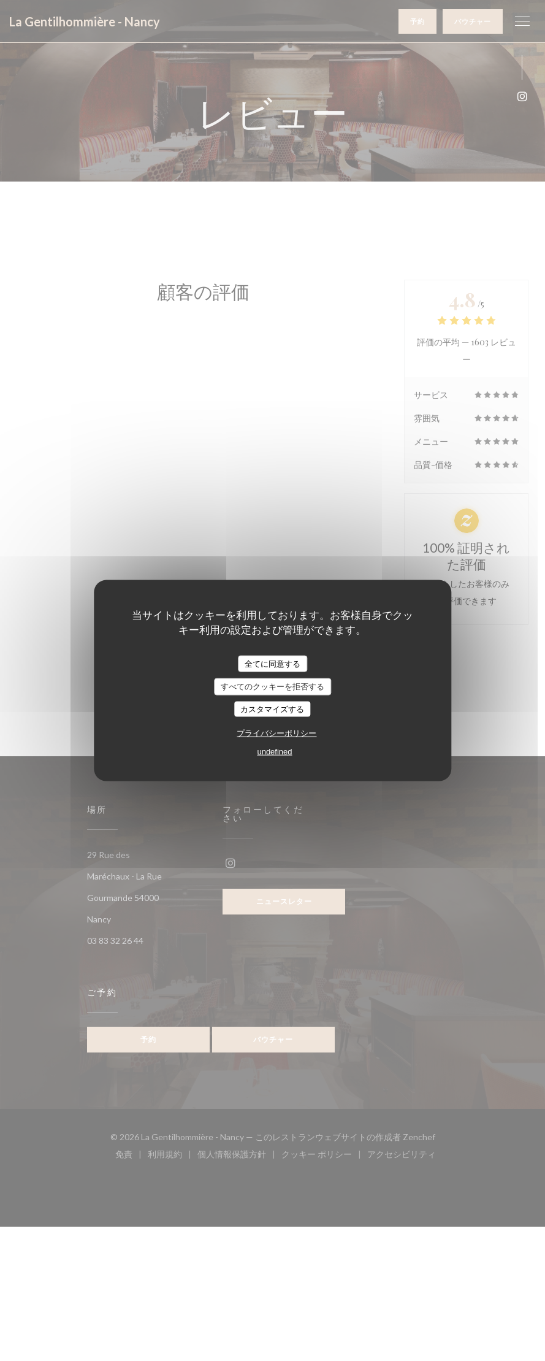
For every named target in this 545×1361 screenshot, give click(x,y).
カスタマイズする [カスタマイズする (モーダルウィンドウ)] (272, 708)
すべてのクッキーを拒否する (272, 686)
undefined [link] (274, 751)
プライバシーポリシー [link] (276, 733)
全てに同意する (272, 663)
